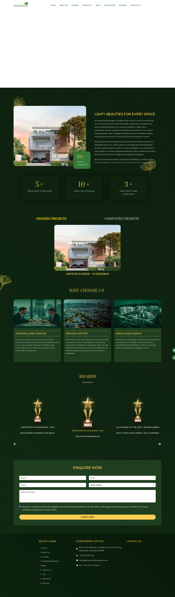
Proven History (77, 333)
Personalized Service (30, 333)
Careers (123, 5)
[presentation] (15, 444)
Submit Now (87, 517)
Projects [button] (87, 5)
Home (53, 5)
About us (64, 5)
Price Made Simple (129, 333)
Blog (98, 5)
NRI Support (109, 5)
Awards (75, 5)
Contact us (135, 5)
